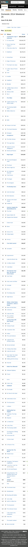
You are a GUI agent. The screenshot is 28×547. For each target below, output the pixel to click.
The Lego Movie (10, 143)
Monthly (20, 10)
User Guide (10, 535)
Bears (8, 226)
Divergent (9, 133)
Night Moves (10, 296)
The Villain (9, 98)
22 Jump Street (10, 40)
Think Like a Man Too (12, 48)
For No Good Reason (12, 469)
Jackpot (9, 479)
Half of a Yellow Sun (11, 501)
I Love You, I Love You (12, 465)
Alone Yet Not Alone (11, 307)
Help (24, 535)
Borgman (9, 417)
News (10, 531)
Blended (9, 84)
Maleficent (9, 52)
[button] (26, 2)
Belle (8, 120)
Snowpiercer (10, 135)
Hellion (8, 333)
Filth (8, 457)
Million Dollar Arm (11, 111)
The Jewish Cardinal (11, 520)
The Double (9, 389)
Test (8, 483)
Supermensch (10, 255)
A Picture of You (10, 444)
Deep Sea (9, 516)
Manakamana (10, 491)
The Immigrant (10, 182)
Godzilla (9, 76)
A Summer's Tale (11, 329)
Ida (7, 116)
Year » (15, 27)
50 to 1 (8, 289)
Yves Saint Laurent (11, 243)
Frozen (8, 374)
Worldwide (21, 6)
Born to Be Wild (10, 524)
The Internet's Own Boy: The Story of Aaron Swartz (11, 272)
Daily (2, 10)
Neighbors (9, 80)
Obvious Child (10, 91)
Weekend (17, 531)
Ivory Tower (9, 276)
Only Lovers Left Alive (12, 281)
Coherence (9, 309)
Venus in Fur (10, 231)
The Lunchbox (10, 316)
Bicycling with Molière (12, 495)
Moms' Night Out (11, 167)
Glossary (4, 535)
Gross (23, 34)
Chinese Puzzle (10, 326)
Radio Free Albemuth (12, 366)
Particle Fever (10, 453)
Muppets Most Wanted (12, 217)
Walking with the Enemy (12, 358)
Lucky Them (10, 425)
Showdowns (16, 532)
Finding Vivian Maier (11, 348)
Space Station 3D (11, 215)
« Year (12, 27)
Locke (8, 323)
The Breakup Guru (11, 186)
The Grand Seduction (12, 129)
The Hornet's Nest (11, 487)
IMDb (20, 537)
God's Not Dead (10, 192)
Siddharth (9, 385)
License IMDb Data (18, 535)
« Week (8, 27)
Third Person (10, 175)
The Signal (9, 179)
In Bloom (9, 406)
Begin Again (10, 154)
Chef (8, 72)
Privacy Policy (10, 544)
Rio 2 (8, 94)
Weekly (15, 10)
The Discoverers (11, 402)
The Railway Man (11, 293)
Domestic (4, 6)
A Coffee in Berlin (11, 263)
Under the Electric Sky (12, 259)
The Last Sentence (11, 336)
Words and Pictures (11, 150)
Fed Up (8, 239)
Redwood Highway (11, 370)
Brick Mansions (10, 195)
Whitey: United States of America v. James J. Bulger (12, 304)
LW (5, 34)
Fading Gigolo (10, 234)
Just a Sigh (9, 499)
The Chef (9, 211)
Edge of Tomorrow (11, 61)
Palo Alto (9, 362)
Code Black (9, 267)
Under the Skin (10, 313)
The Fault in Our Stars (12, 65)
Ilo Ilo (8, 379)
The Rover (9, 165)
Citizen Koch (10, 222)
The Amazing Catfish (12, 427)
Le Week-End (10, 421)
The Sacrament (10, 505)
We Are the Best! (11, 345)
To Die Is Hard (10, 439)
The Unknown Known (12, 509)
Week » (19, 27)
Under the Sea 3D (11, 351)
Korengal (9, 285)
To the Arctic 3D (10, 435)
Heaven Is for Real (11, 125)
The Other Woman (11, 139)
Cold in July (9, 383)
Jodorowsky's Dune (11, 398)
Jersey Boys (10, 57)
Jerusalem (9, 248)
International (12, 6)
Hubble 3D (9, 203)
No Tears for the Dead (12, 393)
